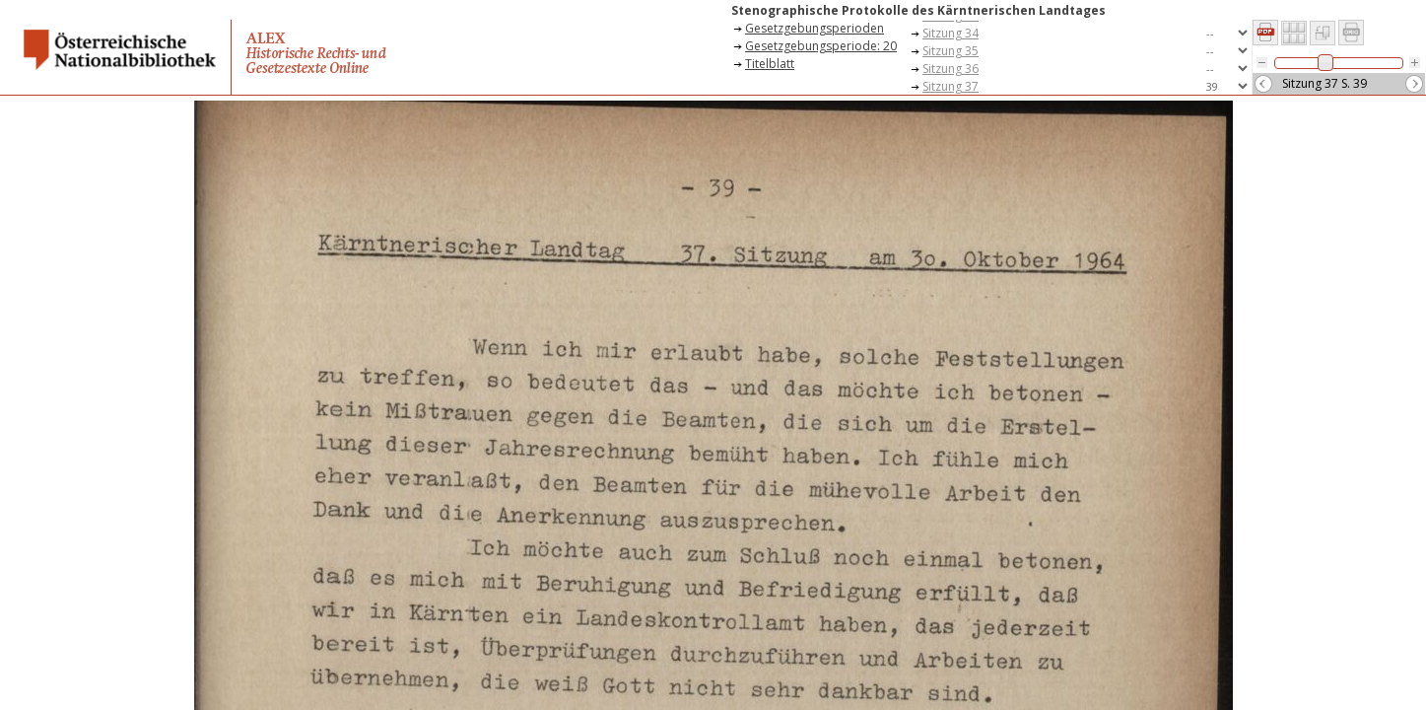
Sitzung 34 (950, 33)
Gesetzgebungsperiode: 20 (821, 45)
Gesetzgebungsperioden (814, 28)
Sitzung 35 (950, 50)
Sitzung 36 (950, 68)
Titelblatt (769, 63)
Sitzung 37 (950, 86)
